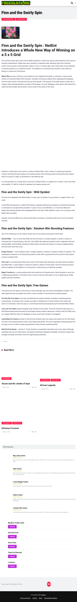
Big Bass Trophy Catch (16, 523)
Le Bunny (11, 562)
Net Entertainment (8, 19)
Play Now (12, 526)
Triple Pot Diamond (15, 552)
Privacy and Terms (25, 598)
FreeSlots (43, 595)
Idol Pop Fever (13, 533)
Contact (34, 598)
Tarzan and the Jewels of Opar (16, 383)
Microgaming (45, 380)
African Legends (48, 385)
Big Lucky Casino (19, 456)
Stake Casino (18, 495)
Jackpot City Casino (20, 508)
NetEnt (5, 341)
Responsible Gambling (50, 598)
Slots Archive (21, 19)
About (40, 598)
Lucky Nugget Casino (20, 482)
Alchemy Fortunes (10, 428)
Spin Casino (17, 469)
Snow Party (12, 543)
